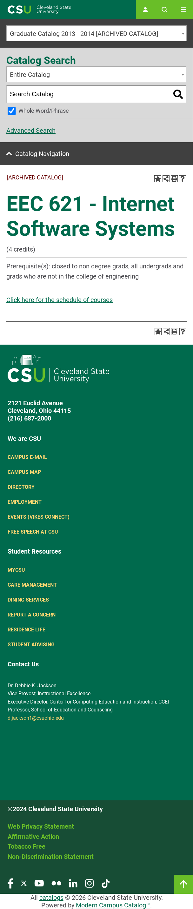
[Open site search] (164, 9)
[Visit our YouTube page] (39, 883)
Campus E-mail (27, 457)
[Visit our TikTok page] (106, 883)
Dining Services (28, 600)
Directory (21, 487)
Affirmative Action (33, 836)
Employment (25, 502)
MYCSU (16, 570)
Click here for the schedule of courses (59, 300)
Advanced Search (31, 130)
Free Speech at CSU (33, 532)
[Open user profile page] (145, 9)
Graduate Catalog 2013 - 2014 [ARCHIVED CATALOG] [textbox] (84, 33)
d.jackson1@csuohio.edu (36, 718)
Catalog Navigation (42, 154)
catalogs (51, 897)
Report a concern (32, 615)
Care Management (32, 585)
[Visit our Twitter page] (24, 883)
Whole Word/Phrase (43, 110)
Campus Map (24, 472)
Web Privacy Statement (41, 826)
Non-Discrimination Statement (51, 856)
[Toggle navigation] (183, 9)
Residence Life (26, 630)
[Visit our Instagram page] (89, 883)
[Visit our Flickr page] (56, 883)
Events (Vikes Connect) (39, 517)
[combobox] (96, 33)
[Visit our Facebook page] (10, 883)
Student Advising (31, 645)
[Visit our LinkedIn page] (73, 883)
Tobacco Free (26, 846)
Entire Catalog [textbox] (30, 74)
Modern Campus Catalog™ (113, 905)
